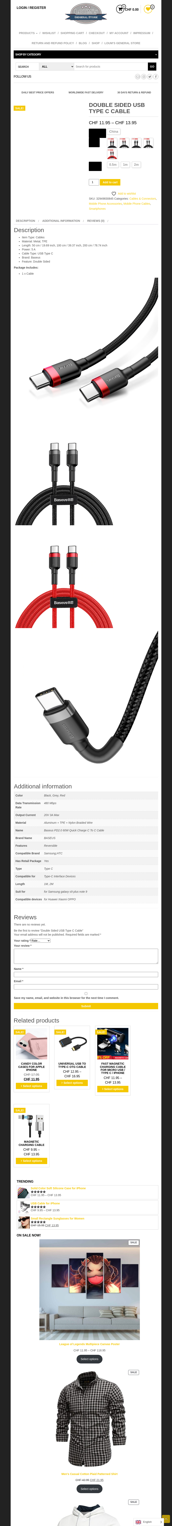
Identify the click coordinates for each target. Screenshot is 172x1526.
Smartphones (97, 208)
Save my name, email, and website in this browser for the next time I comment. (66, 998)
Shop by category (28, 54)
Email (18, 981)
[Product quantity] (94, 182)
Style (94, 142)
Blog (83, 43)
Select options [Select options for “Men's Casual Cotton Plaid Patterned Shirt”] (89, 1416)
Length (95, 166)
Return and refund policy (53, 43)
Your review (23, 945)
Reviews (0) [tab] (95, 220)
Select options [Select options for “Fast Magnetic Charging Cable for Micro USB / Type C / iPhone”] (105, 1088)
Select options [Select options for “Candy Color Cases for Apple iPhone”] (30, 1082)
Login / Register (31, 7)
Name (18, 968)
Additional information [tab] (61, 220)
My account (119, 33)
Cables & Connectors (142, 198)
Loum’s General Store (122, 43)
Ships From (97, 132)
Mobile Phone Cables (136, 203)
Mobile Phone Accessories (105, 203)
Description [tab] (25, 220)
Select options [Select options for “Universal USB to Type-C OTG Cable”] (68, 1082)
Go (152, 66)
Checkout (97, 33)
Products (28, 33)
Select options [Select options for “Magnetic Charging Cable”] (143, 1082)
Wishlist (49, 33)
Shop (96, 43)
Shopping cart (72, 33)
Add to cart (110, 182)
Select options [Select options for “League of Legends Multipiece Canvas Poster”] (89, 1286)
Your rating (22, 940)
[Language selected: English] (148, 1522)
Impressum (141, 33)
